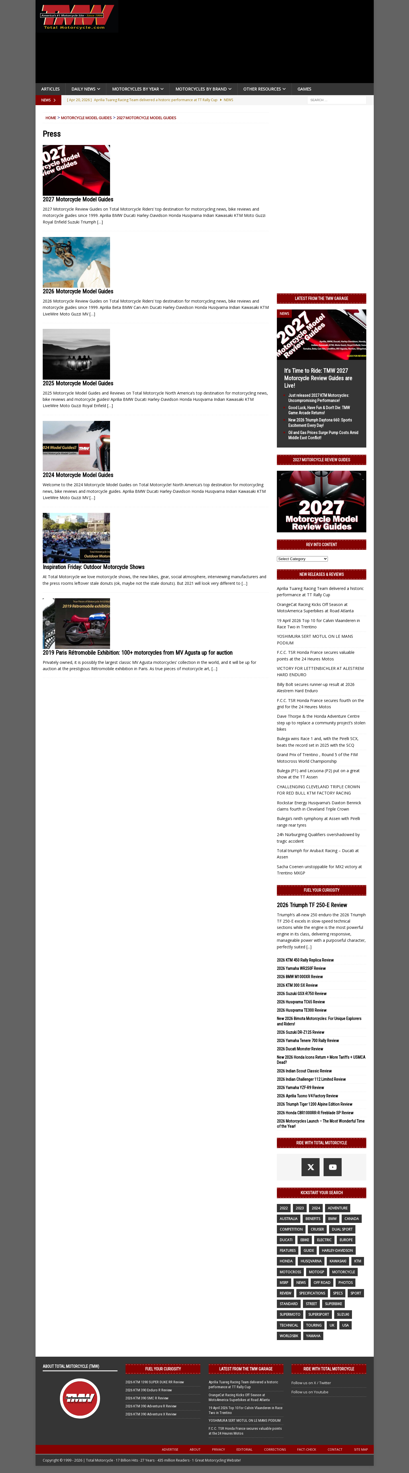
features (288, 1250)
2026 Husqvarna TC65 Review (301, 1002)
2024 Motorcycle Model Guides (78, 475)
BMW (332, 1218)
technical (289, 1325)
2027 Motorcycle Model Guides (146, 117)
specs (338, 1293)
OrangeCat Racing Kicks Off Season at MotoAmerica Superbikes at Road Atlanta (239, 1397)
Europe (346, 1239)
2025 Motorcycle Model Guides (78, 383)
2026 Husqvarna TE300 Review (301, 1010)
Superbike (333, 1303)
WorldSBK (289, 1335)
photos (345, 1282)
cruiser (317, 1229)
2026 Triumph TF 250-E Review (312, 905)
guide (309, 1250)
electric (324, 1239)
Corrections (275, 1449)
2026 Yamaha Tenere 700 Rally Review (308, 1040)
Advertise (170, 1449)
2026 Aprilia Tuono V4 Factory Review (307, 1096)
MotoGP (316, 1272)
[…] (100, 222)
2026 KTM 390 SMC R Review (147, 1398)
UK (332, 1325)
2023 (300, 1208)
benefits (313, 1218)
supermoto (290, 1314)
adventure (337, 1208)
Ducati (286, 1239)
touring (314, 1325)
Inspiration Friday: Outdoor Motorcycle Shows (93, 567)
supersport (318, 1314)
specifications (312, 1293)
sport (356, 1293)
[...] (309, 947)
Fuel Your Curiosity (321, 890)
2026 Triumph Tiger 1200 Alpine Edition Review (314, 1104)
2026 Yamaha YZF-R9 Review (300, 1087)
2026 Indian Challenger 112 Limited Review (311, 1079)
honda (286, 1261)
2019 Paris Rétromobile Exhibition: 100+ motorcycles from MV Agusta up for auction (137, 652)
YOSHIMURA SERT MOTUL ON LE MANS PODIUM (245, 1420)
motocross (290, 1272)
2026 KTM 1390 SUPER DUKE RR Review (155, 1382)
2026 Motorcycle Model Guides (78, 291)
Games (304, 89)
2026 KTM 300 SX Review (297, 985)
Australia (289, 1218)
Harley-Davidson (337, 1250)
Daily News (83, 89)
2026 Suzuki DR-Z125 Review (300, 1032)
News (301, 1282)
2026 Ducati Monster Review (300, 1049)
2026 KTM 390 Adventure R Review (151, 1406)
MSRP (284, 1282)
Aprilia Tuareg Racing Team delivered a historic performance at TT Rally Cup (243, 1384)
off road (322, 1282)
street (311, 1303)
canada (352, 1218)
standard (289, 1303)
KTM (357, 1261)
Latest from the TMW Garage (321, 298)
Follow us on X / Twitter (311, 1382)
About (195, 1449)
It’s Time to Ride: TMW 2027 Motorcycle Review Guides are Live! (318, 378)
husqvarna (311, 1261)
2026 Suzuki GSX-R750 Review (301, 993)
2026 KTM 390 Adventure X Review (151, 1414)
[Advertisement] (248, 43)
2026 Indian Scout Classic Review (304, 1071)
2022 (284, 1208)
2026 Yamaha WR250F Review (301, 968)
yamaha (313, 1335)
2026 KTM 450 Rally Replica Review (305, 960)
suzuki (343, 1314)
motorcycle (343, 1272)
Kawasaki (338, 1261)
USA (345, 1325)
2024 (316, 1208)
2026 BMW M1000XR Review (300, 976)
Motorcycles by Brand (201, 89)
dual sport (342, 1229)
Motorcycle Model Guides (86, 117)
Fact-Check (306, 1449)
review (285, 1293)
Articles (50, 89)
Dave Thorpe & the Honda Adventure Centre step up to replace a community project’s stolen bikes (321, 722)
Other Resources (262, 89)
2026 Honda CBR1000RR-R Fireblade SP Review (315, 1113)
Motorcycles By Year (135, 89)
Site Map (361, 1449)
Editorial (244, 1449)
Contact (335, 1449)
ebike (304, 1239)
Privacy (218, 1449)
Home (51, 117)
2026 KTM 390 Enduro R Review (149, 1390)
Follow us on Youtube (309, 1391)
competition (291, 1229)
